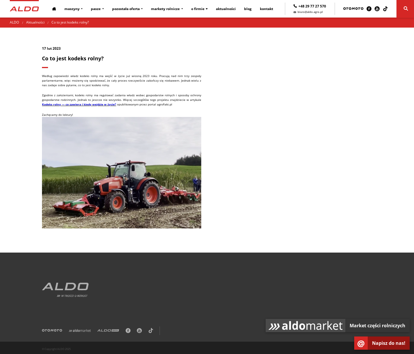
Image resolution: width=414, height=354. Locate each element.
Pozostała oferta (126, 8)
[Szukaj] (405, 9)
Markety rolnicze (165, 8)
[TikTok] (385, 8)
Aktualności (226, 8)
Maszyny (72, 8)
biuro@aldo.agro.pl (308, 12)
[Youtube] (377, 8)
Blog (248, 8)
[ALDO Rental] (108, 331)
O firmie (197, 8)
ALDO (14, 22)
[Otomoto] (353, 8)
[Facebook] (369, 8)
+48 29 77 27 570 (310, 6)
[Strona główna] (24, 8)
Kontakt (266, 8)
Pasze (96, 8)
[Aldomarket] (80, 331)
